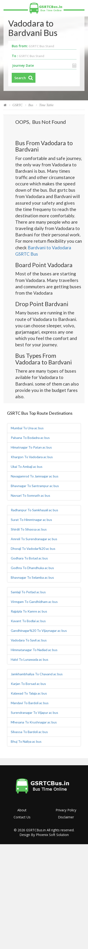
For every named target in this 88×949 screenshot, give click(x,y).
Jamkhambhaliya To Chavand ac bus (37, 674)
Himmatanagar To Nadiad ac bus (34, 650)
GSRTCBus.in (36, 830)
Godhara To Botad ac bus (29, 558)
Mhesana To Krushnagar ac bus (34, 722)
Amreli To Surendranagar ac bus (34, 539)
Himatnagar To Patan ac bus (31, 447)
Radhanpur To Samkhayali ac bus (34, 510)
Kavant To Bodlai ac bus (28, 621)
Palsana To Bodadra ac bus (30, 438)
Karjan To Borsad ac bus (28, 684)
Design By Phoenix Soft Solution (44, 834)
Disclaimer (66, 817)
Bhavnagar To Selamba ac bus (32, 577)
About (22, 810)
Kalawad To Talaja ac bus (29, 693)
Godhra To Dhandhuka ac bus (32, 568)
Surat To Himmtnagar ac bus (31, 520)
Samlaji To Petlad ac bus (28, 592)
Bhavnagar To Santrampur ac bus (35, 486)
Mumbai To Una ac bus (27, 428)
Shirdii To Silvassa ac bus (29, 529)
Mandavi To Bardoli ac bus (30, 703)
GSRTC (17, 105)
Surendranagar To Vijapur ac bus (34, 713)
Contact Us (22, 817)
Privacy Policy (66, 810)
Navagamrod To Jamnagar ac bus (34, 476)
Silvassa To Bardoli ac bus (29, 732)
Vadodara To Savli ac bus (29, 640)
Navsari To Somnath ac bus (30, 495)
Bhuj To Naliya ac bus (26, 741)
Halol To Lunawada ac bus (29, 659)
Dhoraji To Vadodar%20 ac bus (33, 549)
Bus (30, 105)
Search (20, 77)
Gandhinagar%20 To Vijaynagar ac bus (39, 631)
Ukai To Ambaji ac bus (26, 467)
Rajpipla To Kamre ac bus (29, 611)
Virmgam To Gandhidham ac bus (34, 602)
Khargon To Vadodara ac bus (32, 457)
